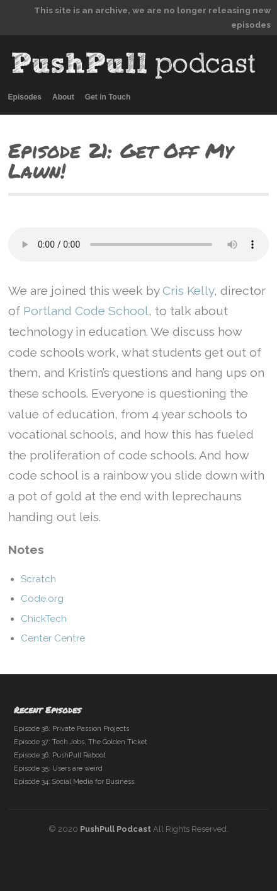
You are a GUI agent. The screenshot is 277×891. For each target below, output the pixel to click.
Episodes (25, 97)
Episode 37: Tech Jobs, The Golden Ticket (80, 742)
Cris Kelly (188, 290)
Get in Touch (107, 97)
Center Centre (53, 638)
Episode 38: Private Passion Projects (71, 729)
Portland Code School (86, 311)
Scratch (38, 579)
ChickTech (44, 618)
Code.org (42, 598)
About (63, 97)
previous (234, 173)
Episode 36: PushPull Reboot (60, 755)
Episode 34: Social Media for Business (74, 782)
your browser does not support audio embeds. (138, 244)
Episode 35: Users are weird (58, 768)
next (256, 173)
